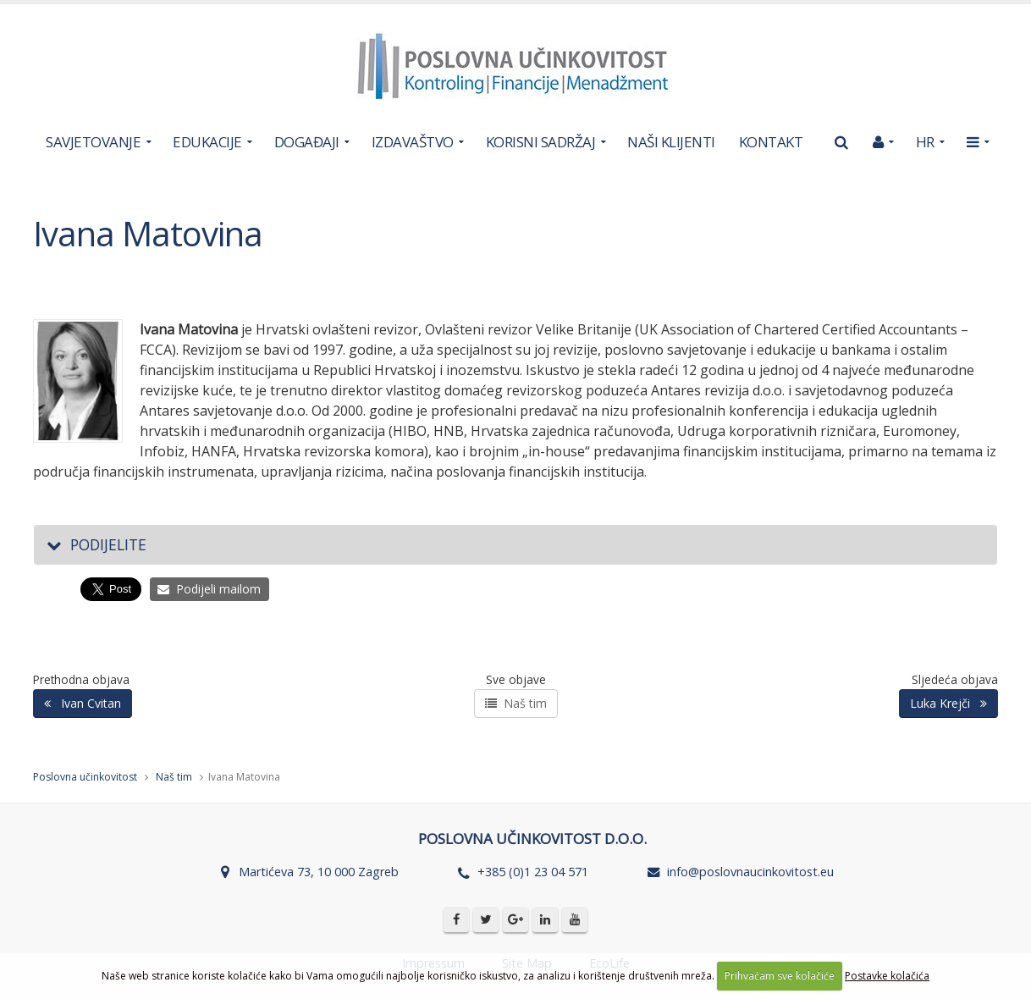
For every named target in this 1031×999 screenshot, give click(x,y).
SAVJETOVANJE (93, 142)
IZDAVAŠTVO (413, 142)
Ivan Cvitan (82, 703)
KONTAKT (771, 142)
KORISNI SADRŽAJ (541, 142)
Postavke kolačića (887, 976)
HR (925, 142)
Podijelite (96, 544)
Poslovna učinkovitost (85, 777)
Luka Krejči (948, 703)
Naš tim (516, 703)
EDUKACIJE (207, 142)
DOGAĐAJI (306, 142)
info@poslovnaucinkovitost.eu (750, 872)
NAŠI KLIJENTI (671, 142)
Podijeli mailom (209, 589)
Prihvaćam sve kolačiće (780, 976)
